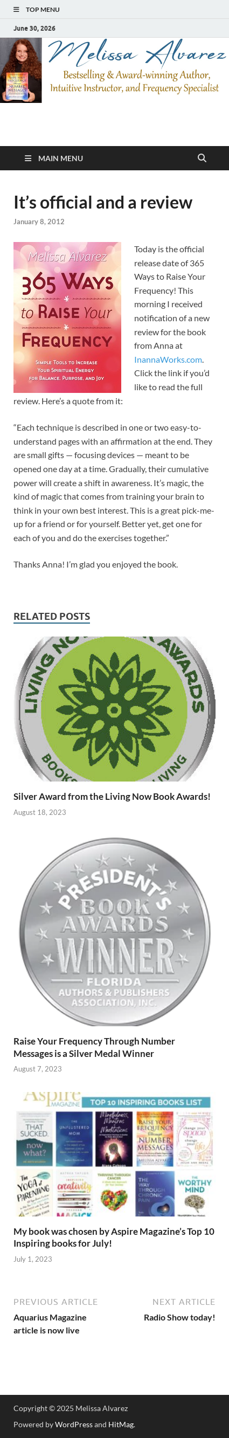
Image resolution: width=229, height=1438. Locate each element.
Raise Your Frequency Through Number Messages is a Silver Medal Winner (94, 1047)
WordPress (74, 1424)
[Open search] (202, 158)
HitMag (121, 1424)
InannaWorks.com (168, 359)
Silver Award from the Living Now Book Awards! (112, 796)
